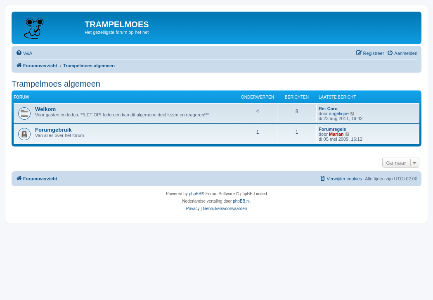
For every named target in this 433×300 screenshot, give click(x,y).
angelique (339, 113)
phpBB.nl (241, 201)
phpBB (195, 193)
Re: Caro (328, 108)
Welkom (45, 109)
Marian (336, 134)
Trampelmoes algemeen (56, 83)
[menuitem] (24, 53)
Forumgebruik (53, 130)
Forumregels (332, 129)
